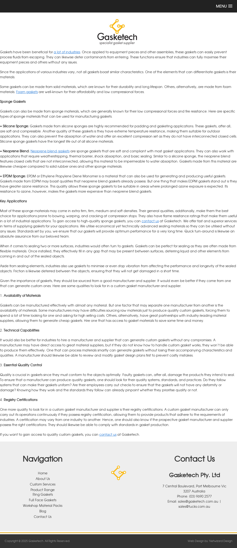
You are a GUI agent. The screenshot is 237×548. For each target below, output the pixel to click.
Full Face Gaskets (42, 500)
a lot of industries (67, 52)
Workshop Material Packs (42, 505)
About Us (43, 478)
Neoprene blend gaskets (50, 151)
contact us (150, 221)
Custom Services (42, 484)
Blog (42, 511)
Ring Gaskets (43, 494)
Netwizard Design (220, 541)
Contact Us (42, 516)
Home (42, 473)
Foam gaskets (27, 91)
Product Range (43, 489)
